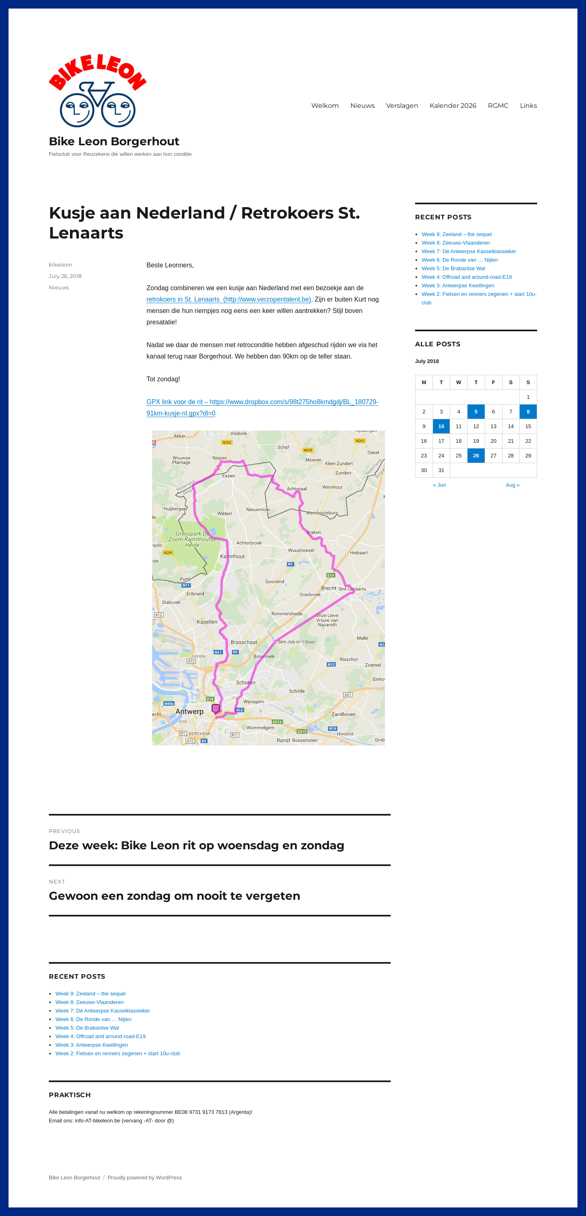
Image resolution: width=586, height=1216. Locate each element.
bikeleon (60, 264)
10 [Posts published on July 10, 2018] (441, 426)
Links (528, 105)
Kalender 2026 (453, 105)
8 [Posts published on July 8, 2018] (528, 412)
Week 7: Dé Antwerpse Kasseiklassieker (102, 1011)
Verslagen (402, 105)
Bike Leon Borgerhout (114, 141)
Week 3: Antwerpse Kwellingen (91, 1045)
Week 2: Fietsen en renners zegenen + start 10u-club (117, 1053)
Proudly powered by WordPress (144, 1177)
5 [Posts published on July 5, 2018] (475, 412)
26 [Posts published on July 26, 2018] (476, 456)
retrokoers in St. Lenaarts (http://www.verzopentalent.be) (228, 299)
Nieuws (362, 105)
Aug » (513, 485)
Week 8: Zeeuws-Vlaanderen (89, 1002)
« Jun (439, 485)
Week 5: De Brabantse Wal (87, 1028)
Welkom (325, 105)
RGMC (498, 105)
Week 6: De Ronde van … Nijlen (93, 1019)
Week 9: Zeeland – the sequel (90, 994)
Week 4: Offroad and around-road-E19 (100, 1036)
